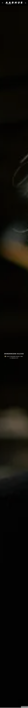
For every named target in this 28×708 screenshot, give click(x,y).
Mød (21, 356)
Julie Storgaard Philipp (13, 356)
